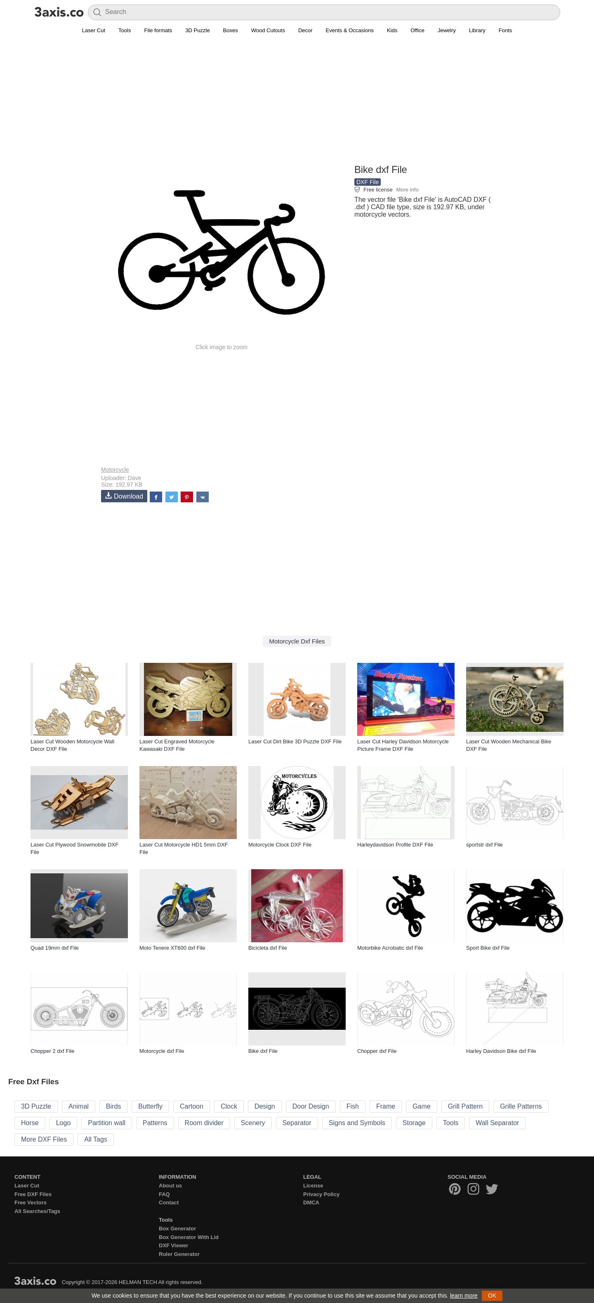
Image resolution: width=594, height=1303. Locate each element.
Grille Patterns (521, 1106)
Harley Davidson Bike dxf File (501, 1051)
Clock (229, 1106)
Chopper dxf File (376, 1051)
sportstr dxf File (484, 845)
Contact (169, 1202)
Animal (78, 1106)
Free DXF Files (33, 1194)
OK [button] (492, 1295)
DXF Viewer (173, 1245)
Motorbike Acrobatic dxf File (390, 948)
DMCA (311, 1202)
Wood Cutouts (268, 30)
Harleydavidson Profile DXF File (395, 845)
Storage (414, 1122)
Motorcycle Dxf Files (297, 641)
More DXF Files (44, 1139)
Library (477, 30)
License (313, 1185)
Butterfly (150, 1106)
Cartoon (191, 1106)
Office (417, 30)
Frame (385, 1106)
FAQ (164, 1194)
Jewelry (447, 30)
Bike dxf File (263, 1051)
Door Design (310, 1106)
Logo (63, 1122)
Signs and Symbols (357, 1122)
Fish (352, 1106)
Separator (297, 1122)
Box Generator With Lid (189, 1237)
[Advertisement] (297, 103)
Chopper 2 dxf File (52, 1051)
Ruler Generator (179, 1254)
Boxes (230, 30)
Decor (305, 30)
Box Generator (177, 1228)
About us (170, 1185)
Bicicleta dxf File (267, 948)
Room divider (204, 1122)
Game (421, 1106)
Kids (392, 30)
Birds (113, 1106)
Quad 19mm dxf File (55, 948)
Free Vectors (30, 1202)
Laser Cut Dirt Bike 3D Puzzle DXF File (295, 741)
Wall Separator (497, 1122)
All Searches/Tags (37, 1211)
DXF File (367, 182)
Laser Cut (93, 30)
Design (265, 1106)
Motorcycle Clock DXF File (279, 845)
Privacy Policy (321, 1194)
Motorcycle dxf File (161, 1051)
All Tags (95, 1139)
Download (124, 496)
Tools (124, 30)
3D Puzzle (197, 30)
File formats (158, 30)
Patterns (155, 1122)
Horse (30, 1122)
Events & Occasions (350, 30)
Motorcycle (115, 469)
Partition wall (106, 1122)
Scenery (253, 1122)
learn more (464, 1295)
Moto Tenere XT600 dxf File (172, 948)
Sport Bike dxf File (488, 948)
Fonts (505, 30)
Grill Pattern (465, 1106)
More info (407, 190)
